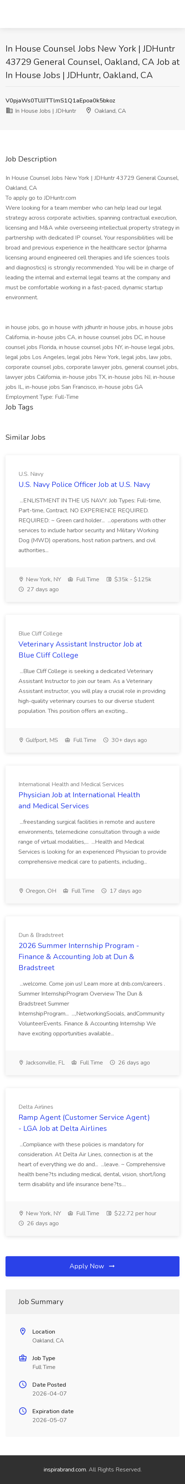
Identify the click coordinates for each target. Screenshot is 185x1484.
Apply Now (93, 1266)
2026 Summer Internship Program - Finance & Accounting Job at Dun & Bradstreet (78, 957)
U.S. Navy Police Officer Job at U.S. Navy (84, 485)
